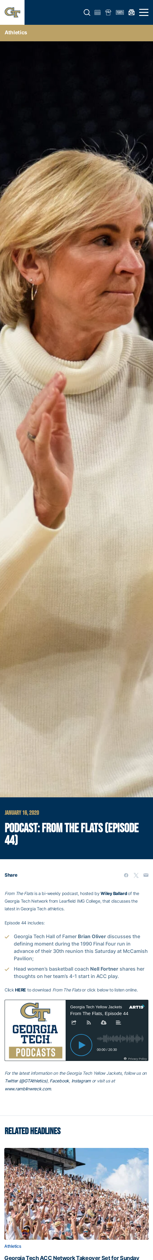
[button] (87, 12)
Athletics (16, 32)
